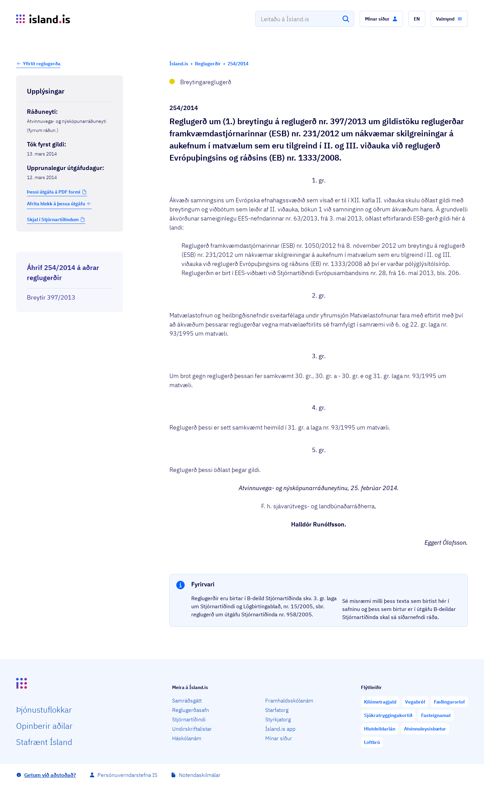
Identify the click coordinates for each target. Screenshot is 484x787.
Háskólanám (186, 738)
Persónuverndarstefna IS (127, 775)
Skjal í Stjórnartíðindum (53, 219)
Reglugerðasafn (190, 710)
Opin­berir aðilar (44, 725)
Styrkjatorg (278, 719)
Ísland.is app (280, 728)
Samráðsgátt (187, 700)
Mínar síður (278, 738)
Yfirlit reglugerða (42, 64)
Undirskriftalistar (192, 728)
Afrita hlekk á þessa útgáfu (59, 204)
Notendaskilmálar (199, 775)
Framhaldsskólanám (289, 700)
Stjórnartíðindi (189, 719)
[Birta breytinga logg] (69, 246)
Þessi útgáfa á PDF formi (53, 192)
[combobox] (304, 19)
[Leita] (346, 19)
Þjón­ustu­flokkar (44, 709)
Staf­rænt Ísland (44, 742)
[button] (381, 19)
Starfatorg (276, 710)
